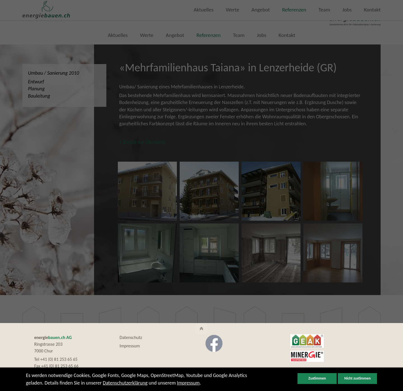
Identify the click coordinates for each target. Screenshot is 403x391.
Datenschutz (131, 339)
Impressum (130, 347)
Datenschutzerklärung (125, 383)
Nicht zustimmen (357, 378)
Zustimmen (317, 378)
